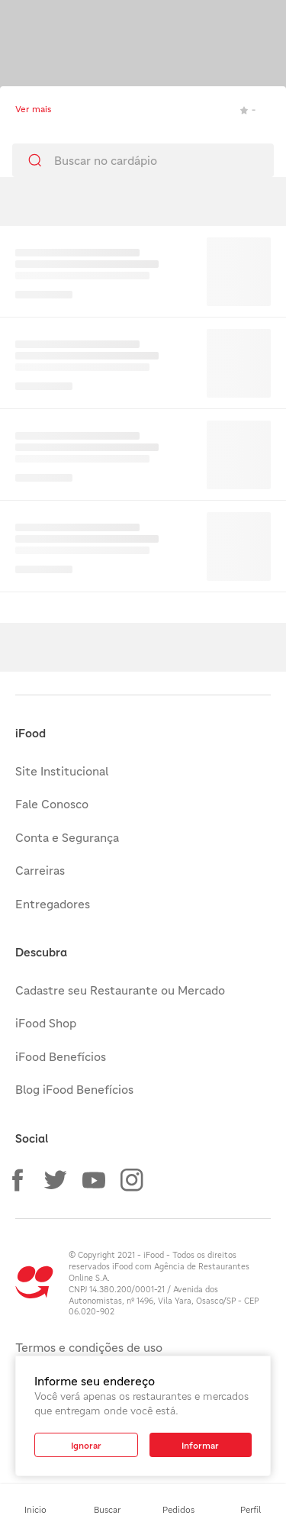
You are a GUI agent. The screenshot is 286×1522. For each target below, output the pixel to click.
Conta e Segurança (67, 837)
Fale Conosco (51, 804)
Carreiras (40, 870)
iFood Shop (45, 1023)
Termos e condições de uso (88, 1347)
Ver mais (33, 109)
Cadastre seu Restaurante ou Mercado (120, 990)
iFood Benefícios (60, 1056)
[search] (143, 160)
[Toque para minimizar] (21, 23)
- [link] (247, 110)
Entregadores (52, 904)
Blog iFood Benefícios (74, 1089)
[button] (17, 1180)
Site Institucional (61, 771)
